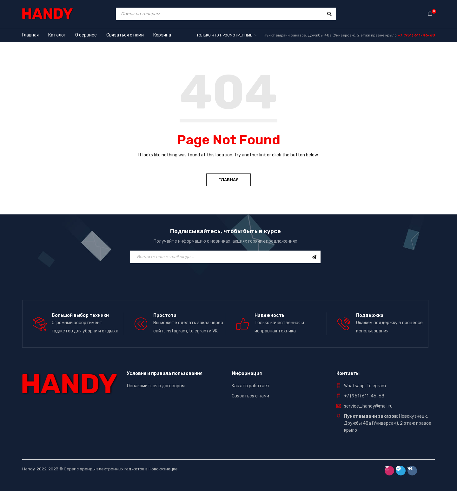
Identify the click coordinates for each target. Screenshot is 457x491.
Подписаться (314, 257)
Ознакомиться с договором (156, 386)
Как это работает (251, 386)
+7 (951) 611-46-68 (416, 35)
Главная (228, 179)
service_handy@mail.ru (368, 406)
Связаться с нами (250, 396)
